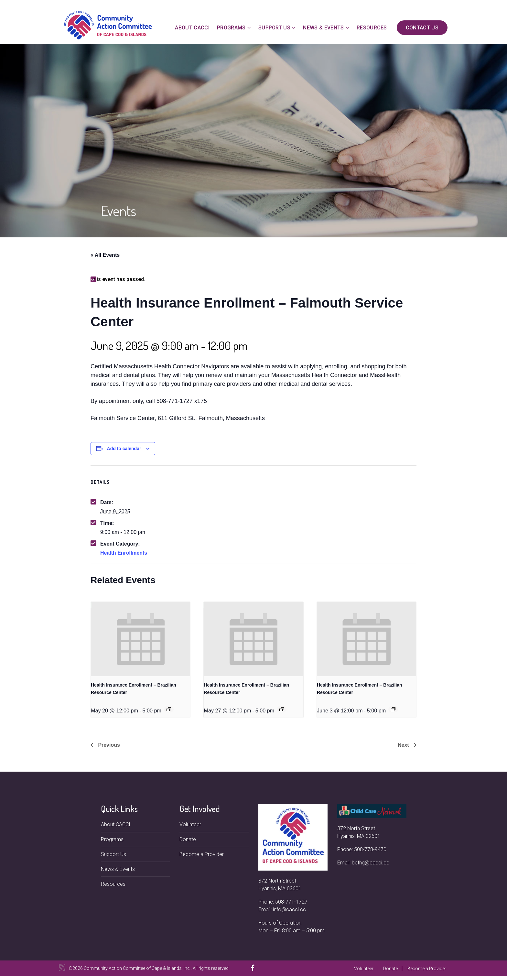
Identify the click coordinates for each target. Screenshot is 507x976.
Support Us (274, 28)
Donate (187, 839)
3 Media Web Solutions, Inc (62, 967)
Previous (108, 745)
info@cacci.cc (289, 909)
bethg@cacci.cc (370, 863)
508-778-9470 (370, 849)
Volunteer (190, 824)
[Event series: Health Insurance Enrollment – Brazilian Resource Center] (169, 709)
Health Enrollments (123, 553)
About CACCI (192, 28)
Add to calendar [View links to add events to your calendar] (124, 448)
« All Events (105, 255)
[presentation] (140, 639)
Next (404, 745)
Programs (231, 28)
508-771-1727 (291, 902)
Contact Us (422, 28)
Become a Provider (201, 854)
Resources (372, 28)
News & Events (323, 28)
